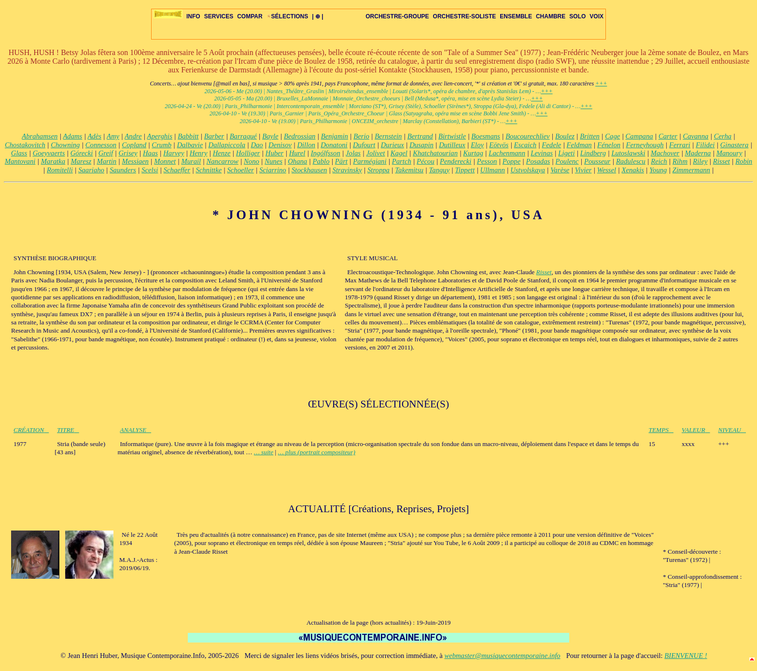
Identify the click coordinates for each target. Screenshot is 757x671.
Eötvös (498, 145)
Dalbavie (190, 145)
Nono (251, 161)
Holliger (248, 153)
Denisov (280, 145)
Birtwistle (452, 136)
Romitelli (60, 170)
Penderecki (455, 161)
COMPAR (249, 16)
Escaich (525, 145)
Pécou (426, 161)
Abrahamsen (39, 136)
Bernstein (388, 136)
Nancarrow (222, 161)
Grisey (128, 153)
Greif (105, 153)
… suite (263, 452)
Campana (639, 136)
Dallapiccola (227, 145)
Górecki (81, 153)
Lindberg (593, 153)
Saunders (123, 170)
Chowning (65, 145)
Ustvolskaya (527, 170)
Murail (191, 161)
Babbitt (188, 136)
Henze (222, 153)
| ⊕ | (317, 16)
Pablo (320, 161)
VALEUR (696, 429)
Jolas (353, 153)
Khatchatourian (435, 153)
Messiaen (135, 161)
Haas (150, 153)
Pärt (341, 161)
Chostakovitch (25, 145)
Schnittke (209, 170)
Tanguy (439, 170)
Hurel (297, 153)
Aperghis (159, 136)
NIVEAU (732, 429)
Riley (700, 161)
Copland (134, 145)
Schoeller (240, 170)
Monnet (165, 161)
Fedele (551, 145)
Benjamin (334, 136)
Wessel (606, 170)
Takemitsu (409, 170)
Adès (94, 136)
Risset (721, 161)
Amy (113, 136)
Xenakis (633, 170)
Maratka (53, 161)
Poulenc (567, 161)
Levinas (542, 153)
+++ (601, 83)
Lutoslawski (628, 153)
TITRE (68, 429)
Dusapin (421, 145)
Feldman (579, 145)
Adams (72, 136)
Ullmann (492, 170)
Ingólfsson (325, 153)
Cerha (722, 136)
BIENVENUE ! (685, 655)
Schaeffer (177, 170)
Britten (590, 136)
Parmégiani (369, 161)
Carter (668, 136)
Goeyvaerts (49, 153)
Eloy (477, 145)
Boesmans (485, 136)
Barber (214, 136)
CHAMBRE (550, 16)
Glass (19, 153)
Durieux (392, 145)
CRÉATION (31, 429)
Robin (743, 161)
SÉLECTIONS (287, 16)
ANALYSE (136, 429)
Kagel (399, 153)
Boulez (565, 136)
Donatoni (334, 145)
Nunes (273, 161)
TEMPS (661, 429)
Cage (612, 136)
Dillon (306, 145)
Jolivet (375, 153)
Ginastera (734, 145)
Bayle (270, 136)
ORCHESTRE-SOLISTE (464, 16)
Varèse (559, 170)
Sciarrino (272, 170)
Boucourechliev (527, 136)
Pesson (487, 161)
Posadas (538, 161)
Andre (133, 136)
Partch (401, 161)
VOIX (596, 16)
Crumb (161, 145)
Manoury (729, 153)
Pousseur (597, 161)
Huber (274, 153)
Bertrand (420, 136)
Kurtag (473, 153)
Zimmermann (691, 170)
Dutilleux (452, 145)
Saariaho (91, 170)
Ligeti (566, 153)
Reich (659, 161)
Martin (106, 161)
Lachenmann (507, 153)
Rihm (680, 161)
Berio (361, 136)
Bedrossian (299, 136)
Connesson (100, 145)
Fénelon (608, 145)
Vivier (583, 170)
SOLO (577, 16)
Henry (199, 153)
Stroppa (378, 170)
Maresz (81, 161)
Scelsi (149, 170)
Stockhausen (309, 170)
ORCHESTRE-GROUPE (397, 16)
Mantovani (20, 161)
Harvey (173, 153)
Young (658, 170)
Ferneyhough (644, 145)
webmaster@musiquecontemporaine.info (502, 655)
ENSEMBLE (516, 16)
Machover (665, 153)
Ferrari (679, 145)
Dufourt (364, 145)
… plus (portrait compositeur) (316, 452)
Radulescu (630, 161)
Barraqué (243, 136)
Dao (257, 145)
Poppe (511, 161)
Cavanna (695, 136)
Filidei (705, 145)
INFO (193, 16)
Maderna (698, 153)
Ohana (297, 161)
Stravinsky (347, 170)
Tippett (465, 170)
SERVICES (218, 16)
